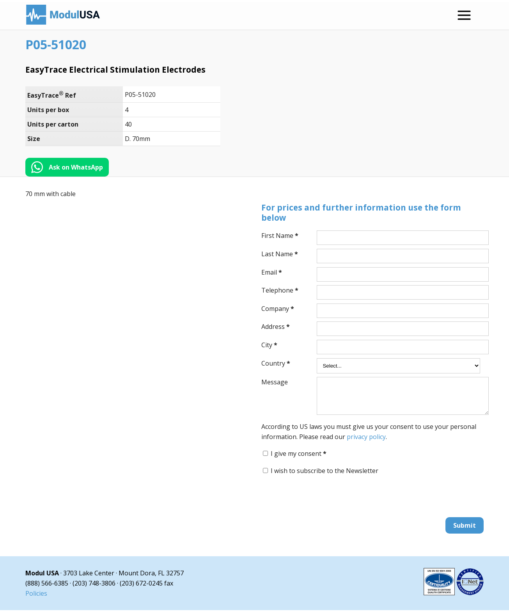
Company (277, 308)
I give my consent (298, 459)
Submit (464, 531)
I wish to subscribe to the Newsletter (324, 476)
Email (271, 272)
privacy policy (366, 442)
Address (275, 326)
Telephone (279, 290)
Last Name (279, 254)
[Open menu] (464, 15)
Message (274, 382)
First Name (279, 235)
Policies (36, 599)
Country (275, 363)
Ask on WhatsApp (76, 167)
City (269, 345)
